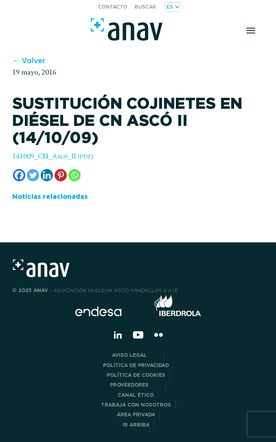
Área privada (136, 414)
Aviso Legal (136, 355)
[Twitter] (33, 175)
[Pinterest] (61, 175)
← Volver (28, 60)
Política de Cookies (136, 375)
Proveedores (136, 384)
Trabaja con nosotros (136, 404)
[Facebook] (19, 175)
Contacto (112, 6)
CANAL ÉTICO (136, 395)
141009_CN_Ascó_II (52, 157)
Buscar (145, 6)
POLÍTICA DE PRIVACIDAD (136, 365)
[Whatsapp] (74, 175)
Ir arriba (136, 424)
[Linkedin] (47, 175)
